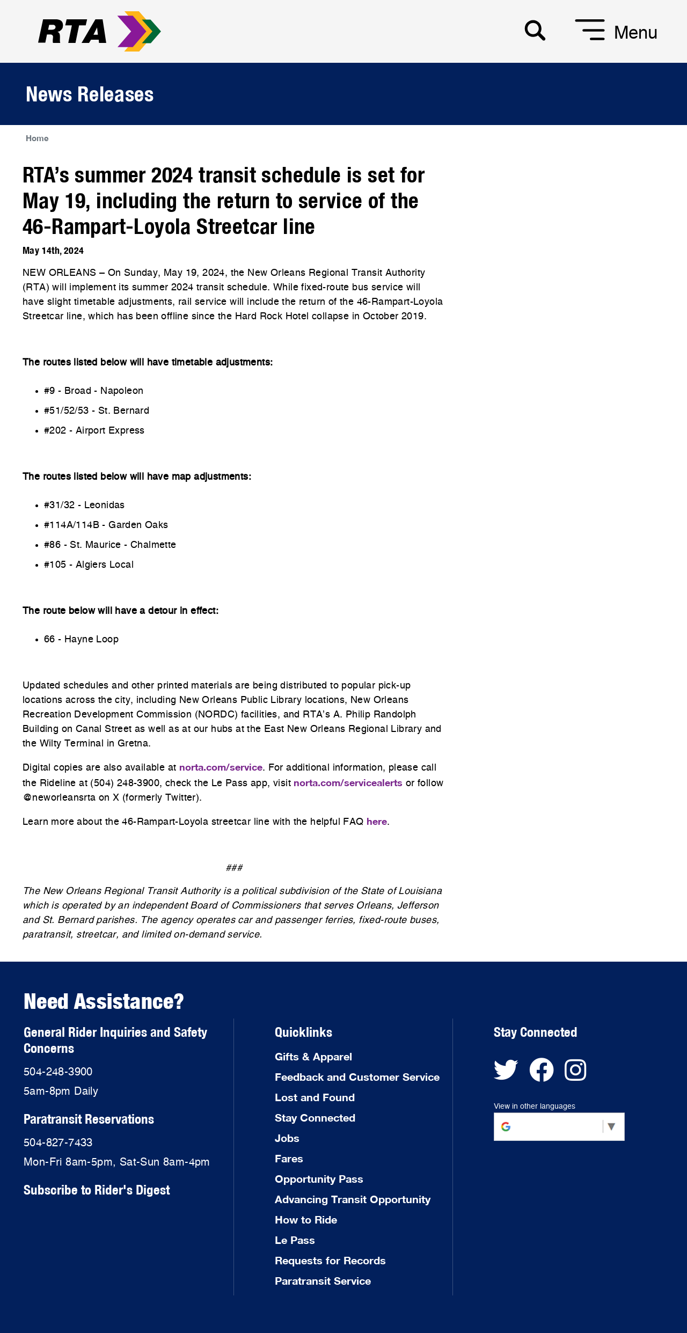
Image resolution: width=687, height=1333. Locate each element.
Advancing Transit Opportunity (352, 1198)
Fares (289, 1158)
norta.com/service (220, 767)
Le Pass (295, 1239)
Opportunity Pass (319, 1178)
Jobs (287, 1137)
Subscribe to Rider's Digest (97, 1189)
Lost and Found (315, 1096)
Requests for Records (330, 1260)
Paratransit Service (323, 1280)
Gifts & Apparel (313, 1056)
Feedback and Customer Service (357, 1076)
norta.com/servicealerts (348, 782)
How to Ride (306, 1219)
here (377, 821)
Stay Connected (315, 1117)
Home (37, 138)
